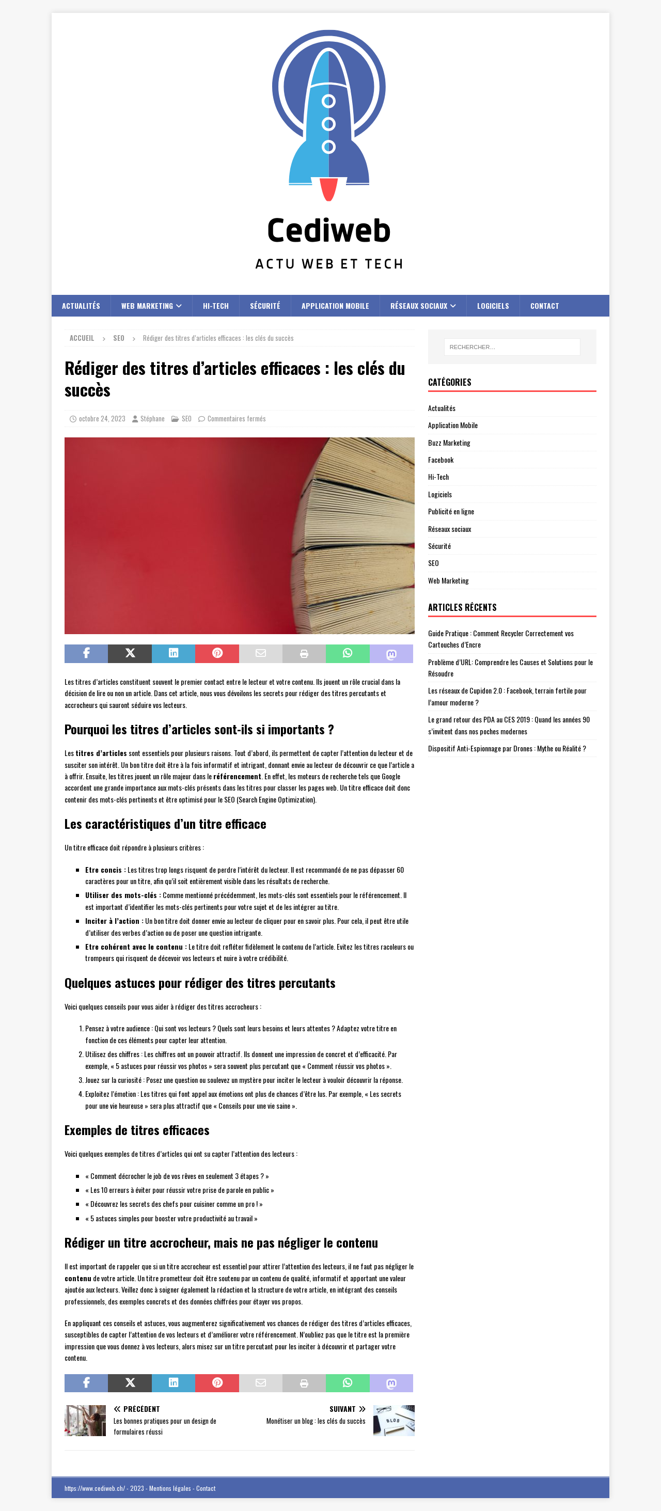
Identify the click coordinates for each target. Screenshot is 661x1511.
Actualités (81, 305)
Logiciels (493, 305)
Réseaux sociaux (418, 305)
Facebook (440, 459)
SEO (187, 418)
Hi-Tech (216, 305)
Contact (544, 305)
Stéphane (152, 418)
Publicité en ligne (451, 511)
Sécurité (265, 305)
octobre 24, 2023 (102, 418)
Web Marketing (147, 305)
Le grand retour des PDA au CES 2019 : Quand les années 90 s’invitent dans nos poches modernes (509, 725)
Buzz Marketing (449, 442)
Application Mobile (335, 305)
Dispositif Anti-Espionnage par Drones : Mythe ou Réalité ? (507, 748)
